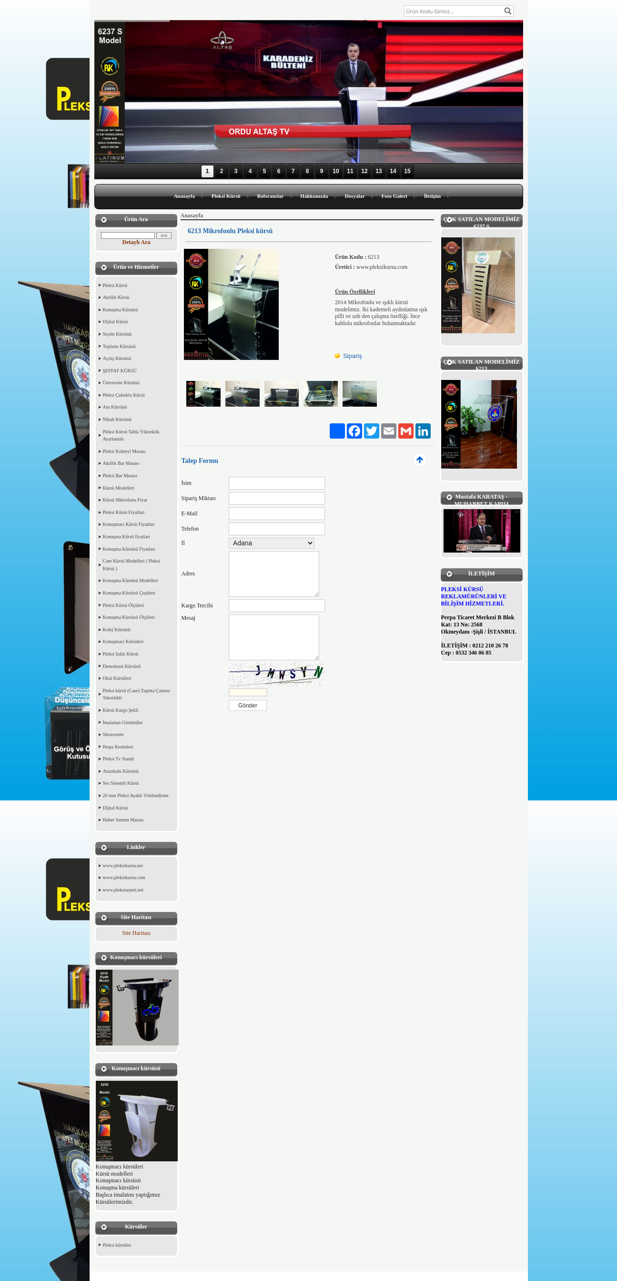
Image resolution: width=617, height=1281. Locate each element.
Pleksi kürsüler (117, 1245)
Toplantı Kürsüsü (119, 346)
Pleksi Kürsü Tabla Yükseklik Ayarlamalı (131, 435)
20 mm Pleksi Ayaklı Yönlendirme (136, 795)
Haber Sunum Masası (123, 819)
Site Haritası (136, 933)
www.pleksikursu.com (124, 877)
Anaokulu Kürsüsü (121, 771)
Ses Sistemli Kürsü (121, 783)
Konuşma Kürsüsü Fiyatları (129, 549)
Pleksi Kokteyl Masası (124, 451)
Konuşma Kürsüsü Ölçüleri (129, 617)
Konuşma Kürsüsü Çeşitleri (129, 592)
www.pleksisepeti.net (123, 889)
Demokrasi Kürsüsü (122, 666)
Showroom (113, 734)
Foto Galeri (394, 196)
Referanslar (270, 196)
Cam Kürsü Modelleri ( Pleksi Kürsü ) (132, 564)
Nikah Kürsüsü (117, 419)
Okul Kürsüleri (117, 678)
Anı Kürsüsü (115, 407)
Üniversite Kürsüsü (121, 382)
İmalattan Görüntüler (123, 722)
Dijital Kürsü (115, 321)
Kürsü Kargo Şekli (121, 710)
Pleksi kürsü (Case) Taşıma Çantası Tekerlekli (136, 694)
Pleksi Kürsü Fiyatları (124, 512)
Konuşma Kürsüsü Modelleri (130, 580)
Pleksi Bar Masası (120, 475)
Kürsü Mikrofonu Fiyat (125, 499)
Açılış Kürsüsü (117, 358)
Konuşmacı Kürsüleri (123, 641)
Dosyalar (354, 196)
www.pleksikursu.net (123, 865)
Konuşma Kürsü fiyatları (126, 536)
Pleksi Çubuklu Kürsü (124, 395)
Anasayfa (184, 196)
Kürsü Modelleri (118, 488)
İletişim (432, 196)
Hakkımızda (314, 196)
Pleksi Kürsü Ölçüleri (123, 605)
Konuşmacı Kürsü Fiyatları (129, 524)
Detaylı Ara (136, 242)
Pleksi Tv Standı (118, 758)
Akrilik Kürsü (116, 297)
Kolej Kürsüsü (117, 629)
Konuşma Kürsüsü (120, 309)
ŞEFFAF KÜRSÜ (120, 370)
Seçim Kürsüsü (117, 334)
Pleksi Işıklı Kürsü (120, 653)
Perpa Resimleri (118, 746)
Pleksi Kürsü (226, 196)
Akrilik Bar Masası (121, 463)
